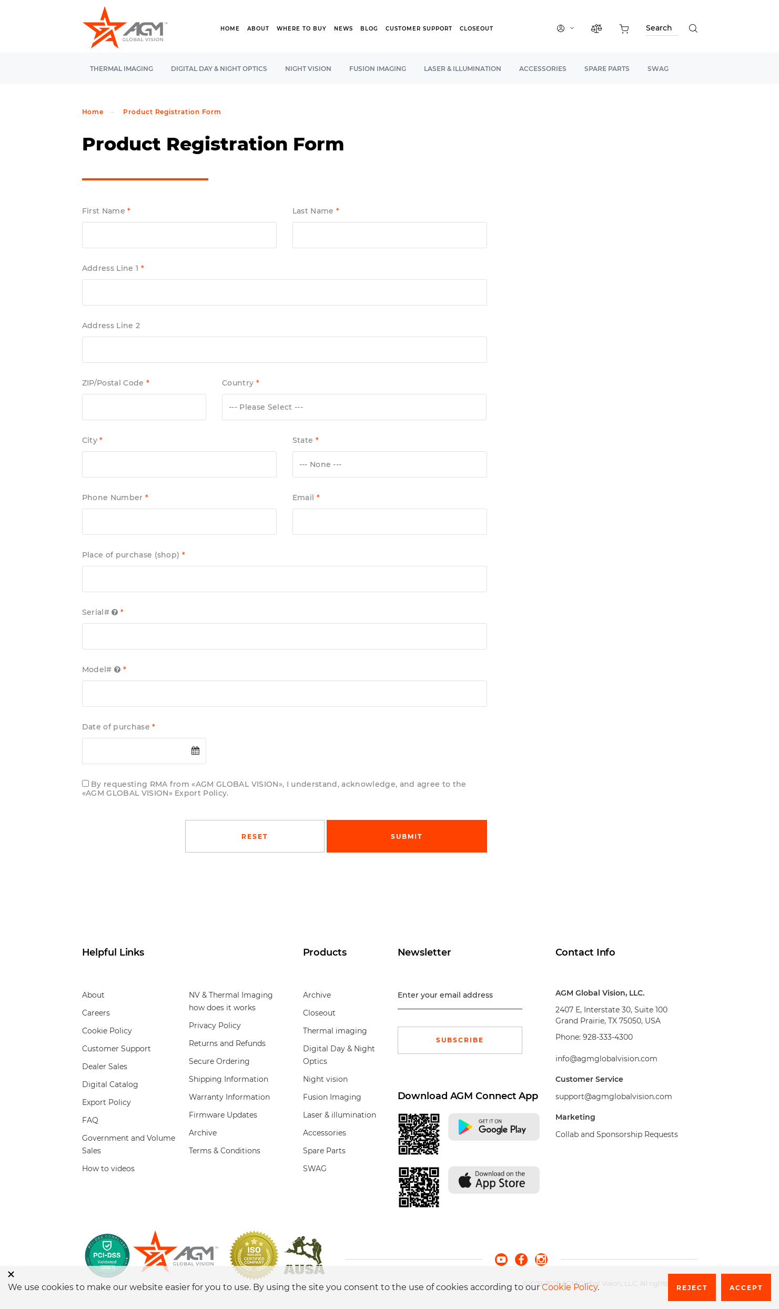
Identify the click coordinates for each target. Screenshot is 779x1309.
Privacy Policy (215, 1025)
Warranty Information (229, 1097)
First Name (105, 211)
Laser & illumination (462, 69)
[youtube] (505, 1259)
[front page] (175, 1255)
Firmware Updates (223, 1115)
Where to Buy (302, 28)
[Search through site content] (662, 30)
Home (230, 28)
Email (304, 497)
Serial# (101, 612)
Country (239, 383)
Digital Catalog (110, 1084)
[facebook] (525, 1259)
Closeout (476, 28)
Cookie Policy (107, 1031)
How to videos (108, 1168)
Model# (102, 669)
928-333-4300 (608, 1037)
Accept (746, 1288)
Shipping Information (228, 1079)
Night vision (308, 69)
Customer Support (419, 28)
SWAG (658, 69)
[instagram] (541, 1259)
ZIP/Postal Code (114, 383)
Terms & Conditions (224, 1150)
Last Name (314, 211)
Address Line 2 (111, 325)
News (343, 28)
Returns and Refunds (227, 1043)
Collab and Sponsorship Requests (616, 1134)
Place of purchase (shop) (132, 555)
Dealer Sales (104, 1066)
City (91, 440)
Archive (203, 1133)
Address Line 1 (111, 268)
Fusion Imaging (377, 69)
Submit (406, 836)
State (304, 440)
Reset (254, 836)
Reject (691, 1288)
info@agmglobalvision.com (606, 1058)
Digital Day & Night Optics (219, 69)
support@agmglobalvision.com (613, 1096)
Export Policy (106, 1102)
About (258, 28)
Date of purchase (117, 727)
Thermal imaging (121, 69)
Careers (96, 1013)
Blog (369, 28)
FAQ (90, 1120)
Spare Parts (607, 69)
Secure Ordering (219, 1061)
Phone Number (113, 497)
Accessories (542, 69)
